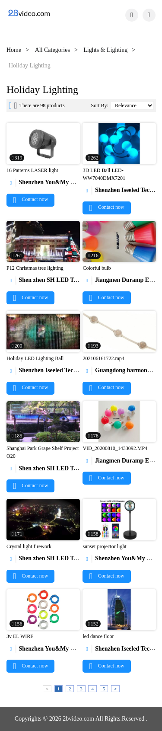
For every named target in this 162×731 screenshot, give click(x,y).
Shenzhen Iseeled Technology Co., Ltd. (62, 370)
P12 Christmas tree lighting (35, 268)
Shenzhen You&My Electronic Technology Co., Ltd (78, 182)
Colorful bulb (97, 268)
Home (13, 50)
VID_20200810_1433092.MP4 (115, 448)
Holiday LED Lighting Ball (35, 358)
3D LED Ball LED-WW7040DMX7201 (104, 174)
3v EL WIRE (20, 636)
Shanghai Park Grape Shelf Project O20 (42, 452)
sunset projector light (104, 546)
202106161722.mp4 (103, 358)
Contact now (30, 199)
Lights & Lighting (105, 50)
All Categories (52, 50)
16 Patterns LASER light (32, 170)
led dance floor (98, 636)
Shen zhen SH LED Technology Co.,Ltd (63, 280)
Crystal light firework (28, 546)
